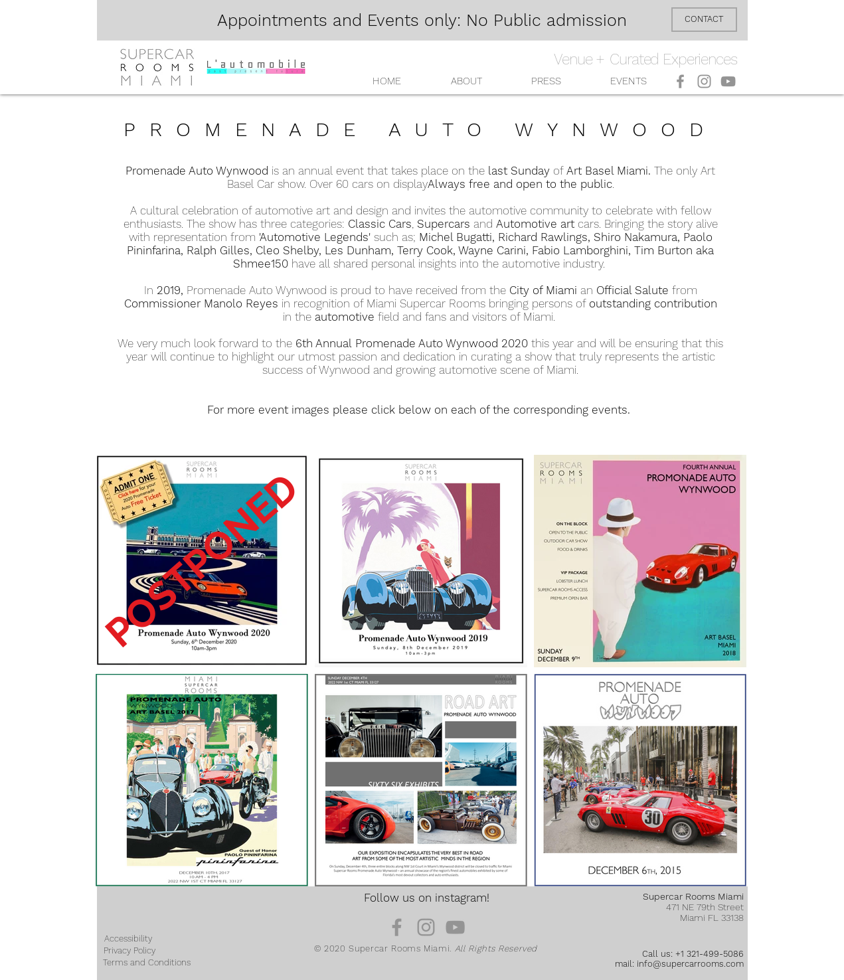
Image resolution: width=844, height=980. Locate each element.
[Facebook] (680, 81)
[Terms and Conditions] (147, 963)
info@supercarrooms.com (690, 964)
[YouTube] (728, 81)
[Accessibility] (128, 939)
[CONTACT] (704, 19)
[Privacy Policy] (129, 951)
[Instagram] (704, 81)
